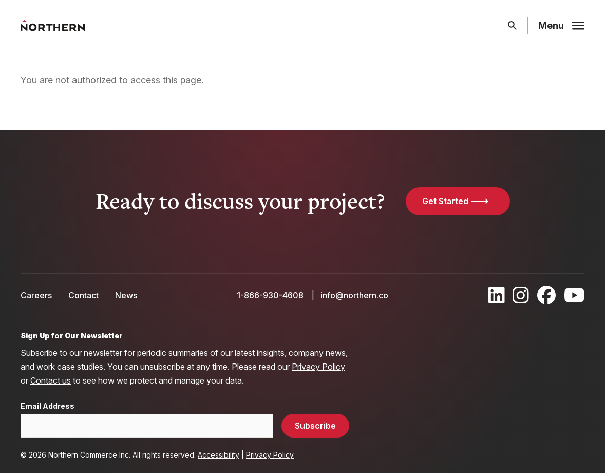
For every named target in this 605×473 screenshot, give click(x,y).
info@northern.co (354, 295)
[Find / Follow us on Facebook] (546, 295)
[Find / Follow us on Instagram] (521, 295)
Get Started (445, 201)
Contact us (50, 380)
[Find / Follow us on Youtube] (574, 295)
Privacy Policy (318, 366)
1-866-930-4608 (270, 295)
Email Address (47, 406)
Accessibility (218, 454)
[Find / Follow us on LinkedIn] (496, 295)
